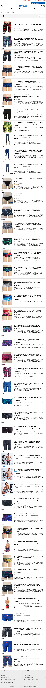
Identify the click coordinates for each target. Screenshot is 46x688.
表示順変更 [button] (41, 16)
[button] (1, 6)
